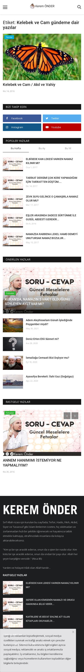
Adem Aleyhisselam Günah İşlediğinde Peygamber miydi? (49, 322)
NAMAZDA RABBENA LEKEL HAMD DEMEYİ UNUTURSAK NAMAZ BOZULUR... (52, 236)
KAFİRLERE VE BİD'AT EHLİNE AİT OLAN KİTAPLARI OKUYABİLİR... (48, 618)
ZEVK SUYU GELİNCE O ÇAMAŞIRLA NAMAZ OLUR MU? (52, 198)
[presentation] (67, 415)
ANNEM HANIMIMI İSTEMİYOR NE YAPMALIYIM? (32, 462)
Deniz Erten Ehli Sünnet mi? (42, 338)
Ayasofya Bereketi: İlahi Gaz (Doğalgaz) (50, 376)
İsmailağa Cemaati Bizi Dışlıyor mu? (47, 357)
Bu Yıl (68, 148)
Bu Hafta (16, 148)
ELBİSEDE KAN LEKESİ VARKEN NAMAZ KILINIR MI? (49, 161)
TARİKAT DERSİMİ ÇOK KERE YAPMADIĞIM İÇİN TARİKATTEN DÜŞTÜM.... (51, 179)
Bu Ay (42, 148)
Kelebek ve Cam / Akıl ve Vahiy (29, 84)
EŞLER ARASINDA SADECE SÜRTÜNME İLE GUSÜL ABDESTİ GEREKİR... (51, 217)
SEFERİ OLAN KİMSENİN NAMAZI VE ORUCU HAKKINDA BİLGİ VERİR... (50, 601)
